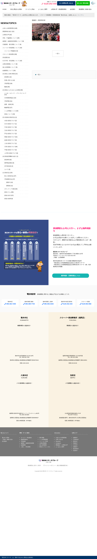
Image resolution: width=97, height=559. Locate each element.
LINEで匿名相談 (82, 3)
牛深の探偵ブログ (9, 127)
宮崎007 (75, 447)
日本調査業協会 (8, 98)
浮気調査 (23, 441)
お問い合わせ (59, 439)
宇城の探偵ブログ (9, 150)
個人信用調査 (43, 445)
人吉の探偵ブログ (9, 143)
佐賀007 (75, 450)
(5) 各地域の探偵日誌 (9, 117)
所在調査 (5, 57)
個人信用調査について (9, 67)
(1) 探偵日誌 (6, 172)
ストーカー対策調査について (11, 47)
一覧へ (39, 74)
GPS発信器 (7, 166)
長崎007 (75, 443)
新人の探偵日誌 (8, 176)
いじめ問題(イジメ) (10, 111)
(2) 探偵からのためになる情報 (11, 90)
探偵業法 (7, 77)
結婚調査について (8, 70)
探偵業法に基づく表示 (34, 465)
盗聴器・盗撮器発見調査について (12, 41)
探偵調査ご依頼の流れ (85, 9)
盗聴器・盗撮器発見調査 (27, 443)
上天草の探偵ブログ (10, 153)
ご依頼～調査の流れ (7, 439)
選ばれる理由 (5, 437)
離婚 (5, 86)
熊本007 (75, 441)
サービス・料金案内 (26, 437)
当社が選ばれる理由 (16, 9)
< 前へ (58, 53)
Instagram (58, 443)
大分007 (75, 445)
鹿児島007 (76, 448)
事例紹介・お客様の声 (62, 445)
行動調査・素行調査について (11, 44)
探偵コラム (7, 192)
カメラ (6, 169)
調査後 (8, 185)
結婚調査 (23, 445)
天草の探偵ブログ (9, 146)
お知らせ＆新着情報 (61, 437)
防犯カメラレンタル (44, 447)
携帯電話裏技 (8, 163)
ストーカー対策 (43, 441)
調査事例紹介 (24, 439)
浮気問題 (7, 83)
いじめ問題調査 (43, 439)
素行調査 (41, 437)
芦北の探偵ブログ (9, 133)
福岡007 (75, 437)
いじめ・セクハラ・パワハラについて (15, 93)
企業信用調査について (9, 64)
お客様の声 (6, 34)
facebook (58, 441)
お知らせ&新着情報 (8, 28)
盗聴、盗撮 (7, 104)
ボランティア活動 (9, 189)
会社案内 (72, 9)
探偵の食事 (7, 198)
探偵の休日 (7, 195)
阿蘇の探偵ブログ (9, 137)
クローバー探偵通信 (8, 54)
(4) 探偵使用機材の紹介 (9, 156)
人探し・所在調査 (25, 447)
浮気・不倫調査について (10, 38)
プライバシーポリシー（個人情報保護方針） (56, 465)
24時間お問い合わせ (66, 3)
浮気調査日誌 (8, 179)
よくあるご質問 (42, 9)
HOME (5, 9)
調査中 (8, 182)
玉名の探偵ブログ (9, 130)
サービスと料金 (29, 9)
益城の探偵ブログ (9, 140)
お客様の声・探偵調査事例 (58, 9)
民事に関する (8, 80)
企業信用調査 (43, 443)
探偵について (8, 114)
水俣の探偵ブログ (9, 120)
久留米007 (76, 439)
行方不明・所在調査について (11, 60)
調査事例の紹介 (7, 31)
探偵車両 (7, 159)
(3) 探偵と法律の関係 (9, 73)
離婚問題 (7, 107)
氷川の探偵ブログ (9, 124)
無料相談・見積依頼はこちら (70, 275)
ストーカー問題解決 (10, 51)
